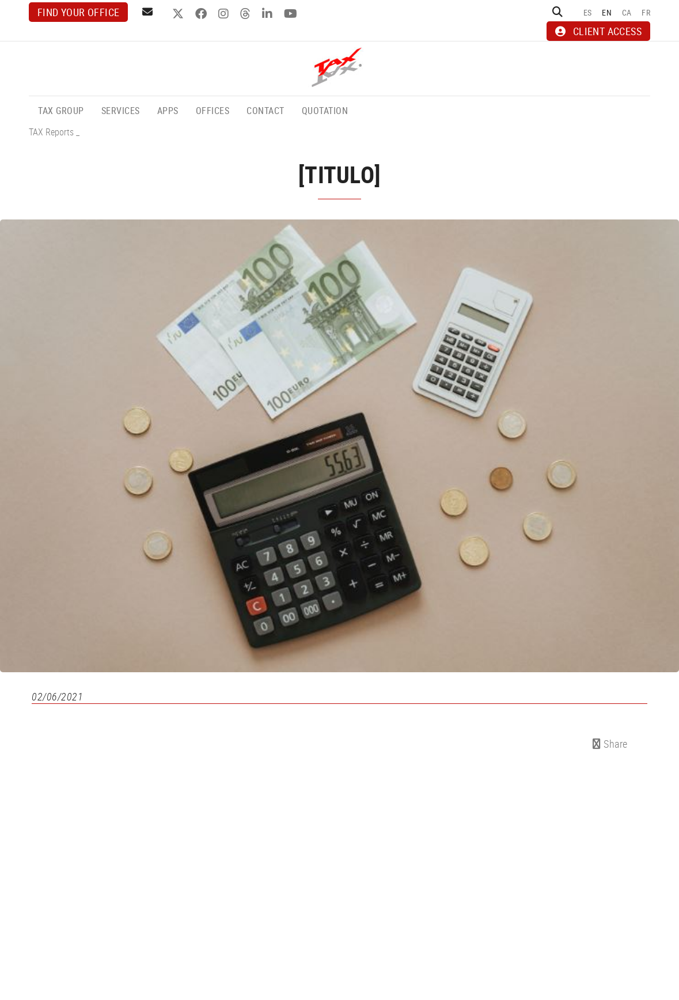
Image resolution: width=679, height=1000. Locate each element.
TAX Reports (51, 132)
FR (646, 12)
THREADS (246, 14)
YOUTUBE (292, 14)
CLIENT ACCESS (598, 31)
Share (610, 744)
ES (587, 12)
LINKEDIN (268, 14)
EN (607, 12)
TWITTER (179, 14)
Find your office (78, 12)
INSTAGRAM (225, 14)
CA (627, 12)
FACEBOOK (202, 14)
